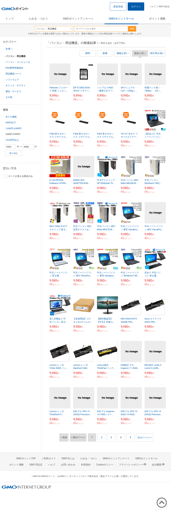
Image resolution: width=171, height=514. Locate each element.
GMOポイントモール (121, 18)
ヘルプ (152, 6)
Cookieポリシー (104, 464)
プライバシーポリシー (132, 464)
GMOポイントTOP (26, 458)
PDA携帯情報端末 (14, 68)
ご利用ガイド (48, 458)
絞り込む (14, 153)
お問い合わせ (68, 464)
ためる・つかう (38, 18)
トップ (9, 18)
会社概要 (158, 464)
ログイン (136, 6)
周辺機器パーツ (13, 73)
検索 (132, 28)
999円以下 (10, 122)
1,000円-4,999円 (13, 128)
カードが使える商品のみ (18, 176)
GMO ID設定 (164, 6)
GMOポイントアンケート (78, 18)
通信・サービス (13, 91)
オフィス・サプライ (15, 85)
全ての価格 (11, 116)
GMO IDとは (68, 458)
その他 (8, 97)
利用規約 (86, 464)
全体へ (9, 48)
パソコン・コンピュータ (17, 62)
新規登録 (118, 6)
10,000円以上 (12, 140)
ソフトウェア (12, 79)
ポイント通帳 (157, 18)
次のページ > (144, 437)
